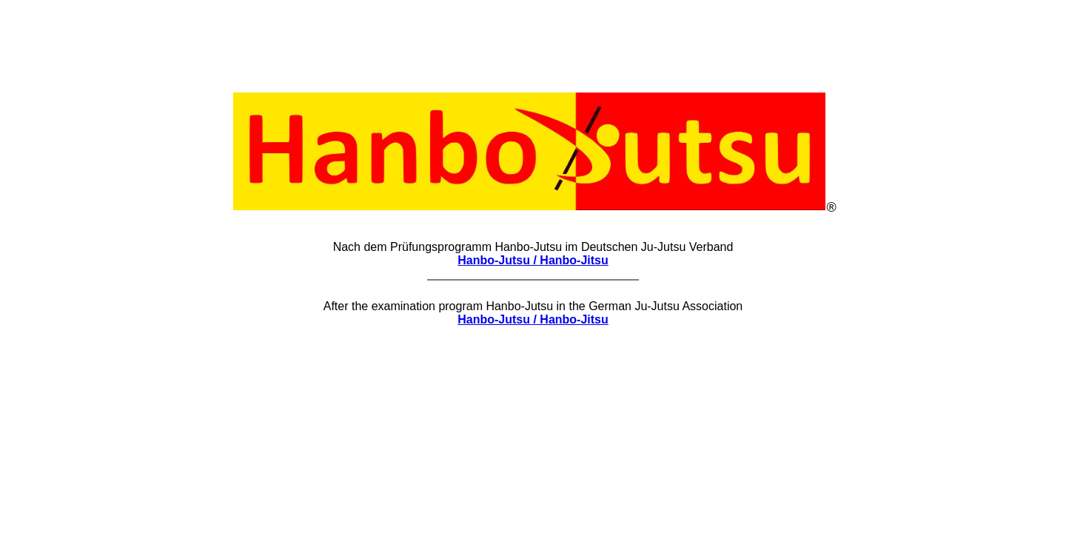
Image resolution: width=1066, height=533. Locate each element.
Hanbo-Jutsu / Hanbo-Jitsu (533, 260)
